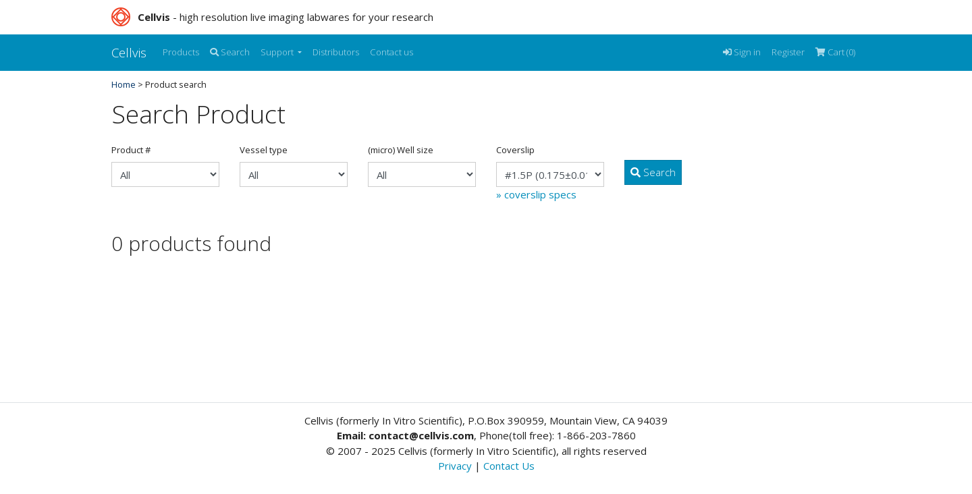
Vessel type (264, 150)
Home (123, 84)
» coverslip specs (536, 194)
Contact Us (509, 465)
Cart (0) (835, 52)
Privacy (455, 465)
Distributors (336, 52)
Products (181, 52)
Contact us (391, 52)
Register (788, 52)
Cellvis (128, 52)
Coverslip (515, 150)
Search (230, 52)
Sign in (742, 52)
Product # (131, 150)
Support (278, 52)
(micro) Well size (400, 150)
